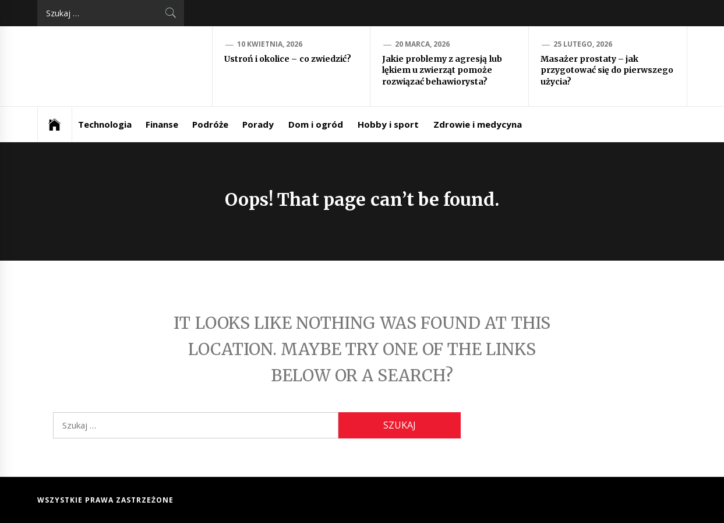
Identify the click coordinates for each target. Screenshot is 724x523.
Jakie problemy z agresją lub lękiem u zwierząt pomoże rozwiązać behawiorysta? (442, 70)
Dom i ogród (316, 124)
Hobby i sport (388, 124)
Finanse (162, 124)
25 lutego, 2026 (583, 44)
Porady (258, 124)
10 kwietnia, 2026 (270, 44)
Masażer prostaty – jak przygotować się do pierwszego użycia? (607, 70)
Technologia (105, 124)
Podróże (210, 124)
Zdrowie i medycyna (477, 124)
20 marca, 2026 (422, 44)
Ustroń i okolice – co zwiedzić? (288, 59)
